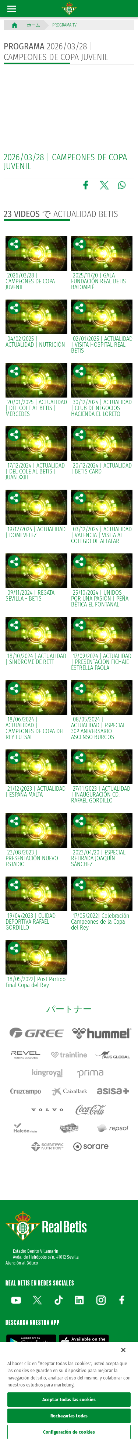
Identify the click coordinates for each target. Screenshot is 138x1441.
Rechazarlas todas (69, 1416)
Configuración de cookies (69, 1432)
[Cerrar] (123, 1350)
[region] (69, 1391)
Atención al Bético (22, 1263)
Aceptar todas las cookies (69, 1399)
